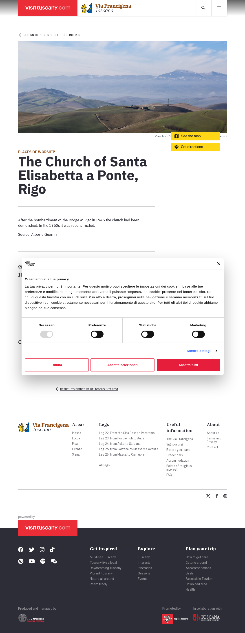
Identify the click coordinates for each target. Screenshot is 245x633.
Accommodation (177, 460)
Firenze (77, 449)
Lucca (76, 438)
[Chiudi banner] (218, 263)
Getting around (196, 562)
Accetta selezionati (122, 365)
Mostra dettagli (199, 351)
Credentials (174, 455)
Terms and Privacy (214, 440)
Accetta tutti (188, 365)
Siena (76, 454)
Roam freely (98, 584)
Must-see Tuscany (103, 557)
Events (143, 579)
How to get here (197, 557)
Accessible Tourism (199, 579)
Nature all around (102, 579)
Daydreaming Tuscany (105, 568)
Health (190, 589)
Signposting (174, 444)
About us (213, 433)
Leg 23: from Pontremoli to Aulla (121, 438)
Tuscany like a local (103, 562)
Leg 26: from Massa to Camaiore (122, 454)
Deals (190, 573)
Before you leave (178, 450)
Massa (76, 433)
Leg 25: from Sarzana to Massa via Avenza (128, 449)
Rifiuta (57, 365)
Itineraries (145, 568)
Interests (144, 562)
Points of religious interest (179, 467)
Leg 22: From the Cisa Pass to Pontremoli (127, 433)
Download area (196, 584)
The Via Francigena (179, 439)
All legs (104, 465)
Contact (212, 447)
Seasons (144, 573)
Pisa (75, 444)
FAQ (169, 475)
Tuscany (144, 557)
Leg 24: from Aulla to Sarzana (120, 444)
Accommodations (198, 568)
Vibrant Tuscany (101, 573)
